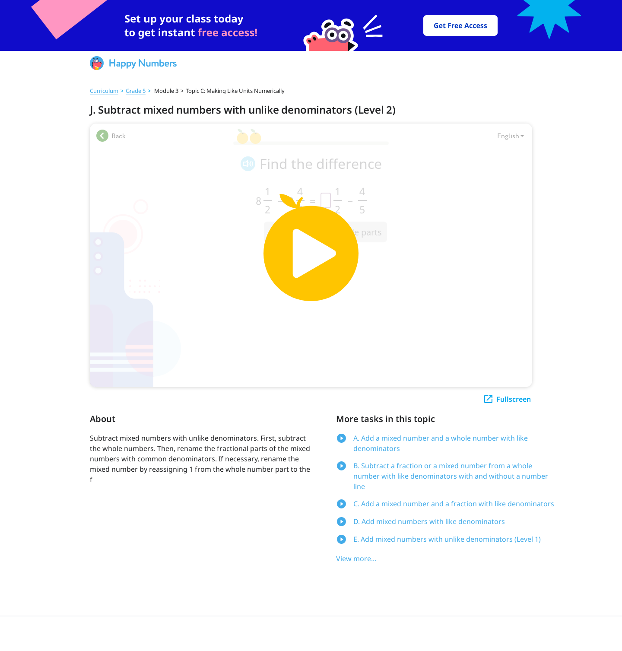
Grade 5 (136, 91)
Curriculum (104, 91)
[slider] (311, 25)
